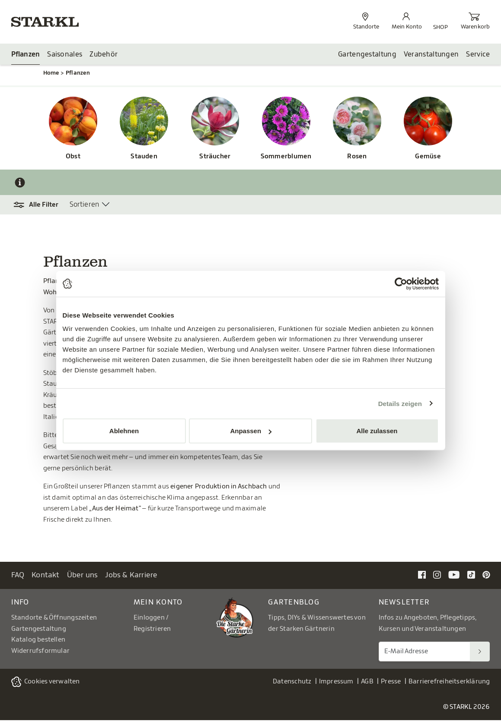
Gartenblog (293, 603)
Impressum (336, 682)
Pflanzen (25, 55)
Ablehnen (124, 430)
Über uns (82, 576)
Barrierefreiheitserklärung (449, 682)
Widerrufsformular (40, 651)
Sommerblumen (286, 157)
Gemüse (427, 157)
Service (478, 55)
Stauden (144, 157)
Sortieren (84, 205)
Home (51, 73)
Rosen (357, 157)
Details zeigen (400, 403)
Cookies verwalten (52, 682)
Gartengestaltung (367, 55)
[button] (40, 205)
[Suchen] (480, 652)
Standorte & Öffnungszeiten (54, 618)
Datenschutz (292, 682)
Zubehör (103, 55)
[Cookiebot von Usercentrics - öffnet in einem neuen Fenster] (401, 283)
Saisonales (64, 55)
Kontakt (46, 576)
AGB (367, 682)
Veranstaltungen (431, 55)
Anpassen (250, 430)
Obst (73, 157)
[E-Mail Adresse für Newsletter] (425, 652)
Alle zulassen (376, 430)
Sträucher (214, 157)
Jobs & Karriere (131, 576)
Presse (391, 682)
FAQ (18, 576)
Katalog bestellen (38, 640)
